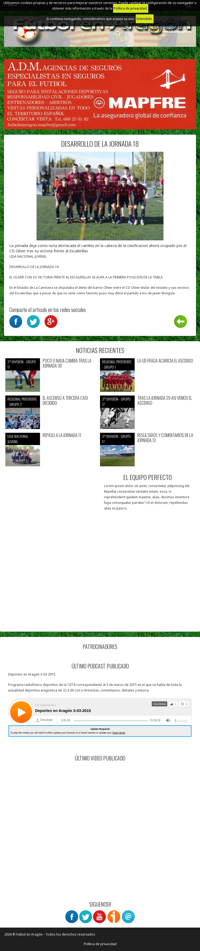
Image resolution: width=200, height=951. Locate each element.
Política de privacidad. (130, 8)
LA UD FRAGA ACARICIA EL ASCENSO (165, 360)
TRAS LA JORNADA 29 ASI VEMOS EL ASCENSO (164, 400)
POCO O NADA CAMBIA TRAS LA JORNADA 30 (67, 363)
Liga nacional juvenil (17, 438)
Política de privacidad (100, 944)
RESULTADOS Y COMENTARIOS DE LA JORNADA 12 (165, 438)
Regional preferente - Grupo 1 (116, 364)
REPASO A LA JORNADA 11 (62, 435)
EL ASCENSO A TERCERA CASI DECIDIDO (65, 400)
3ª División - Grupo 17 (21, 364)
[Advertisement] (100, 589)
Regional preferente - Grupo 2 (22, 401)
